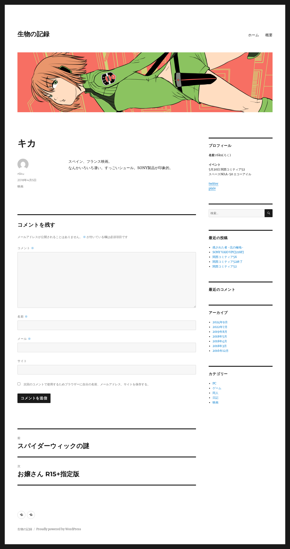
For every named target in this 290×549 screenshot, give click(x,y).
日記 (215, 398)
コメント (25, 248)
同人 (215, 393)
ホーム (253, 35)
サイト (22, 361)
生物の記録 (33, 34)
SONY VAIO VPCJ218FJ (228, 252)
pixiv (212, 188)
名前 (22, 316)
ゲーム (217, 388)
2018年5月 (220, 336)
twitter (213, 184)
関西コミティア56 (225, 257)
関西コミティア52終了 (228, 262)
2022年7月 (220, 327)
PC (214, 383)
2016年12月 (221, 351)
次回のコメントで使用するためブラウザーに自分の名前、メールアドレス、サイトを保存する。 (87, 384)
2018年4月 (220, 341)
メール (24, 339)
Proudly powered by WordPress (58, 529)
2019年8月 (220, 332)
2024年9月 (220, 322)
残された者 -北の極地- (228, 247)
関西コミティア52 (225, 266)
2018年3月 (220, 346)
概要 (269, 35)
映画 (20, 186)
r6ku (20, 173)
